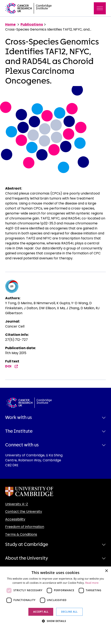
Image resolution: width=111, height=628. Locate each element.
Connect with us (22, 445)
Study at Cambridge (26, 544)
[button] (55, 621)
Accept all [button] (40, 611)
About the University (26, 558)
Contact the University (23, 511)
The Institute (19, 431)
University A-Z (16, 504)
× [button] (106, 571)
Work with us (18, 417)
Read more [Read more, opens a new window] (92, 583)
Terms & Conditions (21, 534)
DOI (11, 366)
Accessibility (15, 519)
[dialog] (55, 597)
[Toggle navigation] (100, 8)
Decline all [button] (69, 611)
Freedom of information (24, 526)
